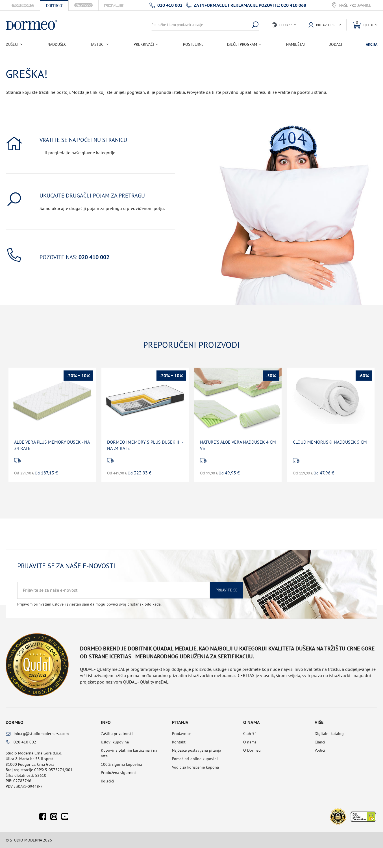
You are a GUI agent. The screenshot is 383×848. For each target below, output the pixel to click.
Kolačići (107, 781)
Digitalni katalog (329, 733)
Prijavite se (227, 590)
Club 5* (249, 733)
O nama (249, 742)
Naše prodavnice (355, 5)
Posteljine (193, 44)
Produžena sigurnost (119, 772)
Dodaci (335, 44)
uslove (58, 604)
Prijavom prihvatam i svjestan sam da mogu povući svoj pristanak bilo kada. (89, 604)
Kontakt (179, 742)
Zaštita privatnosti (117, 733)
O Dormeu (252, 750)
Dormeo (14, 722)
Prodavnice (181, 733)
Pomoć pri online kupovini (195, 758)
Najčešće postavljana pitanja (196, 750)
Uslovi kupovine (115, 742)
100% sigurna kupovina (121, 764)
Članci (320, 742)
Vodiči (320, 750)
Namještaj (295, 44)
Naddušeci (57, 44)
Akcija (371, 44)
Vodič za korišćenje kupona (195, 767)
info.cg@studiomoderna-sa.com (41, 733)
